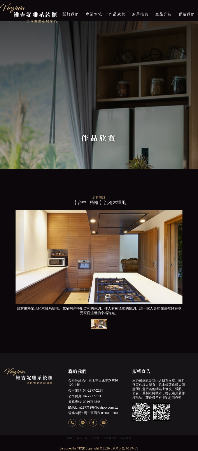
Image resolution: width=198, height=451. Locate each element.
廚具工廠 (82, 438)
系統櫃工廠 (109, 438)
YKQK (81, 448)
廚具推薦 (140, 14)
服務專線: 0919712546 (84, 402)
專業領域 (94, 14)
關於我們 (71, 14)
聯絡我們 (187, 14)
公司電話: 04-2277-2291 (85, 390)
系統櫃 (95, 438)
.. (111, 448)
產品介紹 (163, 14)
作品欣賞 (117, 14)
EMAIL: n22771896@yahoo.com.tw (93, 408)
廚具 (69, 438)
